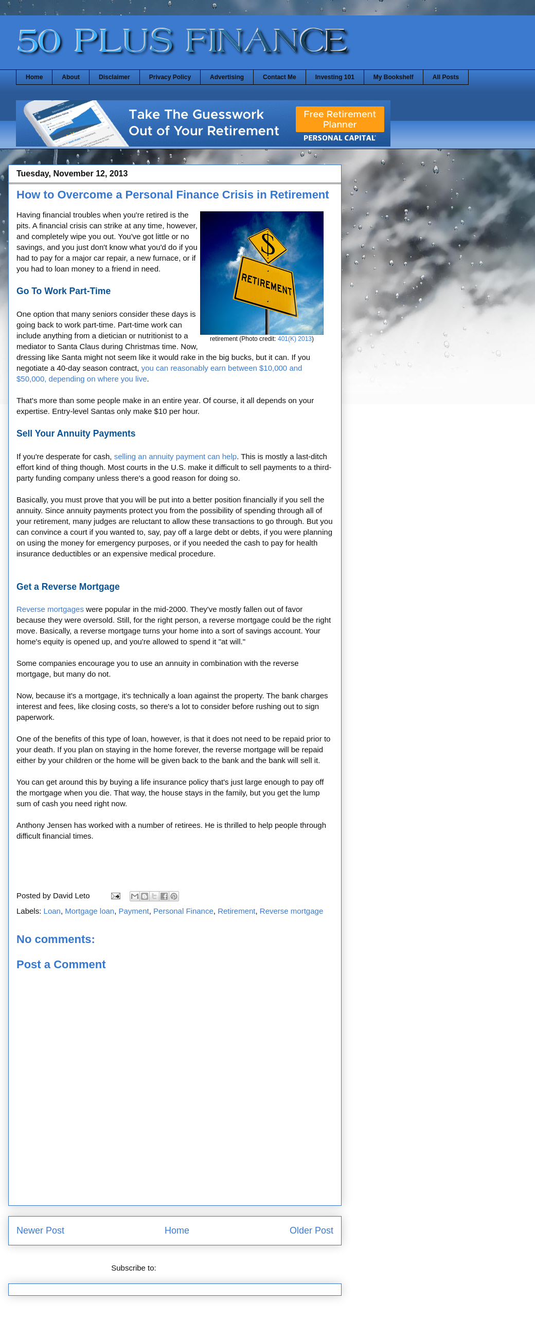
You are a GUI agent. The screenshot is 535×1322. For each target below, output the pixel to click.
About (71, 77)
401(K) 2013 (295, 338)
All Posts (446, 77)
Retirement (236, 911)
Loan (52, 911)
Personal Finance (183, 911)
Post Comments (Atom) (198, 1267)
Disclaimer (114, 77)
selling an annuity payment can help (175, 456)
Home (34, 77)
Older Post (311, 1230)
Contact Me (279, 77)
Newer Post (40, 1230)
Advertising (227, 77)
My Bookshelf (393, 77)
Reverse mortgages (50, 609)
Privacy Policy (170, 77)
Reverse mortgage (291, 911)
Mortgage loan (89, 911)
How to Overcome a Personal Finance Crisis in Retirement (172, 194)
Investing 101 (334, 77)
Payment (134, 911)
